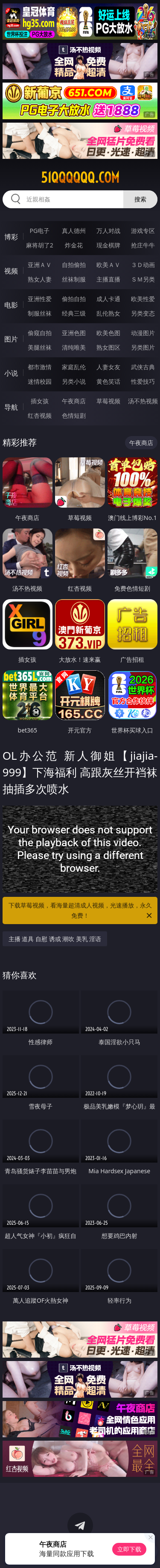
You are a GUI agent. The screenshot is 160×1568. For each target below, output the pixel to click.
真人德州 (74, 231)
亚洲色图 (74, 333)
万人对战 (108, 231)
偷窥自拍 (40, 333)
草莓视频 (108, 401)
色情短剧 (74, 415)
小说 (11, 373)
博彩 (11, 236)
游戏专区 (143, 231)
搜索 (140, 199)
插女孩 (40, 401)
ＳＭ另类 (143, 279)
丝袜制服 (74, 279)
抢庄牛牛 (143, 245)
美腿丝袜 (40, 347)
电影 (11, 305)
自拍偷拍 (74, 265)
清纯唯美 (74, 347)
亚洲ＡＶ (40, 265)
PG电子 (39, 231)
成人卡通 (108, 299)
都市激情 (40, 367)
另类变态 (143, 313)
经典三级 (74, 313)
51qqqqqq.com (80, 177)
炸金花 (74, 245)
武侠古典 (143, 367)
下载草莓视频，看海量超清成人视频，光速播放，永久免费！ (81, 911)
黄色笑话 (108, 381)
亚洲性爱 (40, 299)
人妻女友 (108, 367)
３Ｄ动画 (143, 265)
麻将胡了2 (39, 245)
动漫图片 (143, 333)
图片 (11, 339)
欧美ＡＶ (108, 265)
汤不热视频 (143, 401)
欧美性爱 (143, 299)
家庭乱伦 (74, 367)
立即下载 (129, 1549)
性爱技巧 (143, 381)
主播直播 (108, 279)
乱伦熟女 (108, 313)
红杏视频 (40, 415)
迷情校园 (40, 381)
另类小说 (74, 381)
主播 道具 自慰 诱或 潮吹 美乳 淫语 (55, 939)
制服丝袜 (40, 313)
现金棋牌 (108, 245)
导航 (11, 407)
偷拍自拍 (74, 299)
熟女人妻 (40, 279)
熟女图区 (108, 347)
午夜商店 (74, 401)
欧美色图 (108, 333)
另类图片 (143, 347)
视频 (11, 271)
